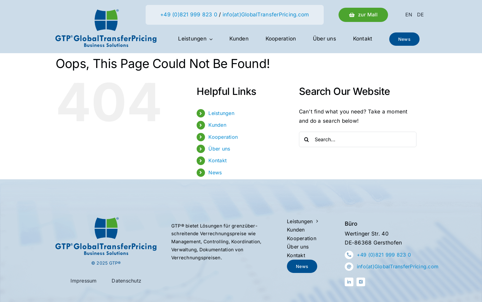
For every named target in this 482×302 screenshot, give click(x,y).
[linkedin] (349, 282)
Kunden (217, 125)
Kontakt (217, 160)
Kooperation (223, 137)
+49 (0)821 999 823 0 (188, 14)
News (215, 172)
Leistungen (221, 113)
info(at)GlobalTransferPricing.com (266, 14)
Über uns (219, 149)
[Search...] (357, 139)
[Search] (306, 139)
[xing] (360, 282)
